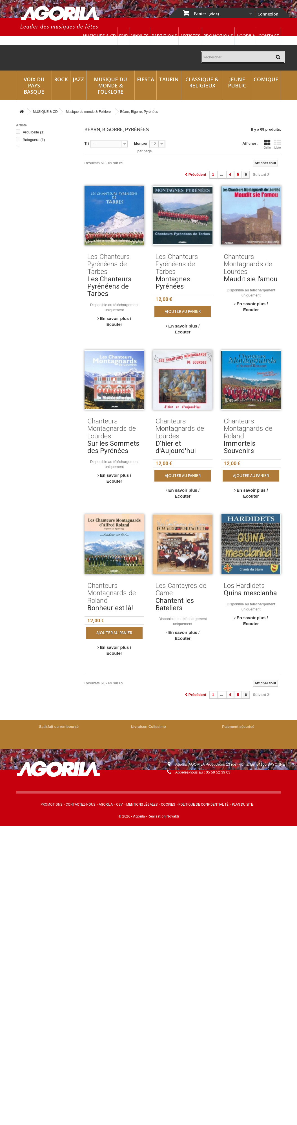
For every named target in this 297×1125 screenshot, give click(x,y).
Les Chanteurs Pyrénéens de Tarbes (109, 286)
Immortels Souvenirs (239, 447)
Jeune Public (237, 82)
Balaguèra (34, 140)
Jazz (78, 79)
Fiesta (145, 79)
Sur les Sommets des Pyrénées (113, 447)
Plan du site (242, 805)
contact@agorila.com (206, 780)
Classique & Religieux (202, 82)
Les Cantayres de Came (45, 236)
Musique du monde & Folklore (110, 85)
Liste (277, 144)
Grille (267, 144)
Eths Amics (34, 198)
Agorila (245, 36)
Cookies (168, 805)
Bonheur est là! (110, 608)
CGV (119, 805)
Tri (87, 143)
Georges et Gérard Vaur (45, 221)
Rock (61, 79)
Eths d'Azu (34, 214)
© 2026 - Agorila (132, 816)
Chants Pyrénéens (40, 183)
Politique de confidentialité (203, 805)
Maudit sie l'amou (251, 279)
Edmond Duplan (40, 191)
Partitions (164, 36)
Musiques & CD (99, 36)
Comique (266, 79)
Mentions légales (142, 805)
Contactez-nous (80, 805)
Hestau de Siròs (38, 229)
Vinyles (139, 36)
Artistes (190, 36)
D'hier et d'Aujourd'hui (176, 447)
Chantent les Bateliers (175, 604)
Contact (268, 36)
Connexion (268, 14)
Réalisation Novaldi (163, 816)
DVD (123, 36)
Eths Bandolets (38, 206)
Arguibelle (34, 132)
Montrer (140, 143)
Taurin (169, 79)
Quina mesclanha (250, 593)
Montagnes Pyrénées (173, 282)
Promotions (218, 36)
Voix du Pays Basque (34, 85)
